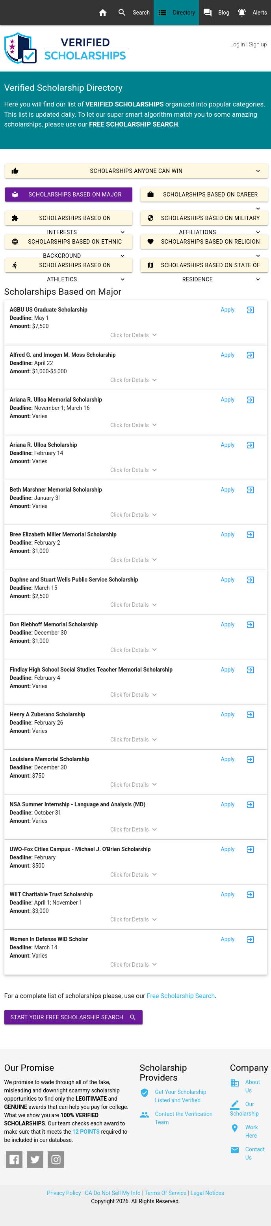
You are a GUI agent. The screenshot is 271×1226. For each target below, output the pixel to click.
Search (133, 12)
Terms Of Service (165, 1193)
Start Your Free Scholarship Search (74, 1017)
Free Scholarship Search (181, 996)
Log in (237, 44)
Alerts (252, 12)
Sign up (258, 44)
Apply (228, 309)
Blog (216, 12)
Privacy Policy (64, 1193)
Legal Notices (207, 1193)
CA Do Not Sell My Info (113, 1193)
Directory (176, 12)
